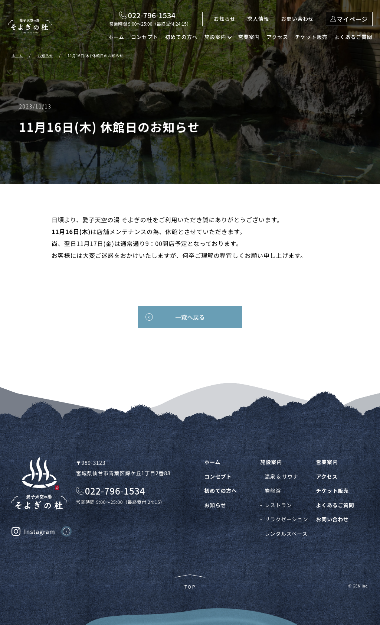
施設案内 (271, 462)
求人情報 (258, 18)
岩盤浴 (273, 490)
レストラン (278, 505)
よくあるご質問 (353, 37)
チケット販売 (311, 37)
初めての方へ (181, 37)
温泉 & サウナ (281, 476)
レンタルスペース (286, 533)
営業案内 (249, 37)
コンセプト (144, 37)
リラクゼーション (286, 519)
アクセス (277, 37)
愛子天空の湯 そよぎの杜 (29, 26)
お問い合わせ (297, 18)
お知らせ (225, 18)
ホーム (116, 37)
